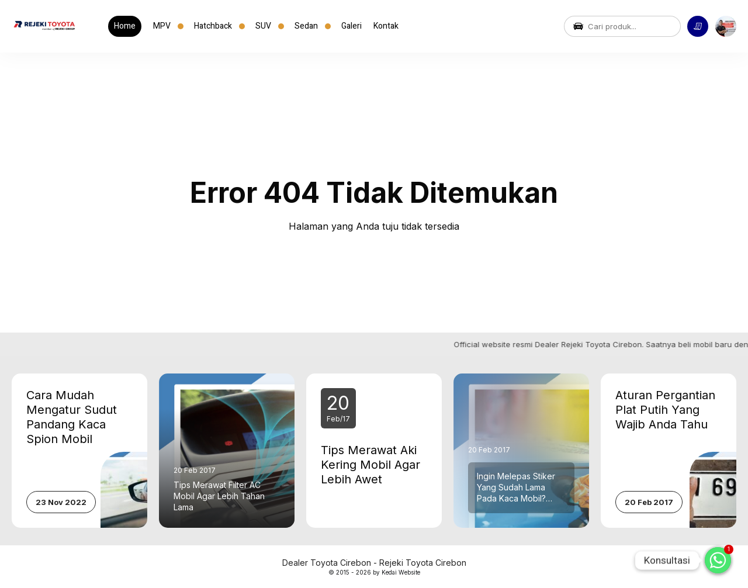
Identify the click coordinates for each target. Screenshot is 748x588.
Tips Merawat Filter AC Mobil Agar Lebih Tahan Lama (219, 496)
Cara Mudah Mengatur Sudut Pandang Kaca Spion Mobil (71, 417)
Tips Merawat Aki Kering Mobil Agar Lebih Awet (370, 464)
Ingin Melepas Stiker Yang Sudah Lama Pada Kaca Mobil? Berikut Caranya (516, 487)
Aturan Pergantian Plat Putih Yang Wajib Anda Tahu (665, 409)
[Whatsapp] (718, 560)
